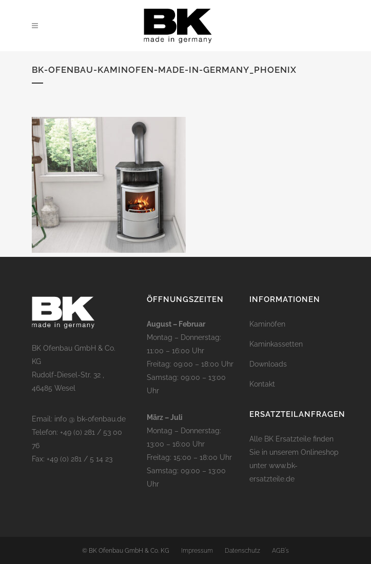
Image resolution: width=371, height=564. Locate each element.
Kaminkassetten (276, 344)
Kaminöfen (267, 324)
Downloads (268, 364)
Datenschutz (242, 550)
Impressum (197, 550)
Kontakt (262, 384)
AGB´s (280, 550)
